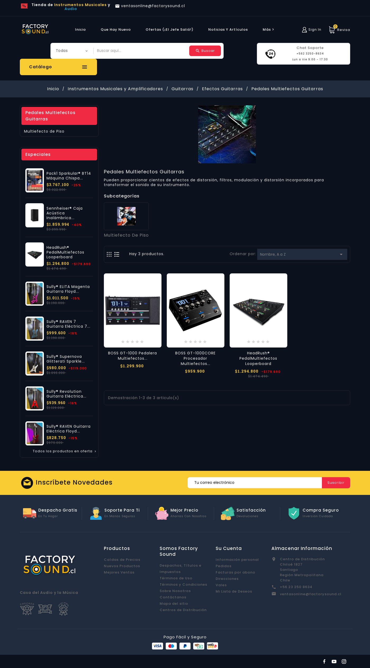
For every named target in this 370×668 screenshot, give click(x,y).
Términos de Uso (176, 578)
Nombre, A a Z (302, 254)
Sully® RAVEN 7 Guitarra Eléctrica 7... (68, 324)
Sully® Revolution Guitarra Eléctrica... (66, 394)
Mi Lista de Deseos (234, 591)
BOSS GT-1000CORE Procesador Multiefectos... (195, 358)
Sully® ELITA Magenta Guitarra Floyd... (68, 289)
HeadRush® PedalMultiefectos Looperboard (65, 252)
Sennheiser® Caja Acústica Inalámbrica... (65, 213)
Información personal (237, 559)
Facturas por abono (235, 572)
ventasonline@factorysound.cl (310, 594)
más (269, 29)
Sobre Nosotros (175, 590)
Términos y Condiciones (183, 584)
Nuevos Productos (122, 565)
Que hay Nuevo (116, 29)
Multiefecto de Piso (44, 131)
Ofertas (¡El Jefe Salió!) (169, 29)
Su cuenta (229, 548)
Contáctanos (173, 597)
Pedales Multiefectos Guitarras (50, 116)
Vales (221, 585)
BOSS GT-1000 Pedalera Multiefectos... (132, 355)
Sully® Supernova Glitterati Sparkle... (66, 359)
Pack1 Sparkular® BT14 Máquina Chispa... (69, 175)
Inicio (80, 29)
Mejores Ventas (119, 572)
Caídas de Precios (122, 559)
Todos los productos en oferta (65, 451)
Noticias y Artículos (228, 29)
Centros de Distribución (183, 609)
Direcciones (227, 578)
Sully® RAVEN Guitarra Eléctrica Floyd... (69, 429)
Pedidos (224, 565)
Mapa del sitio (174, 603)
